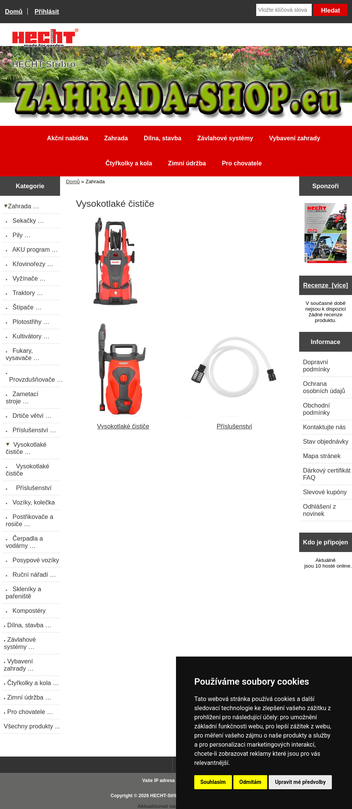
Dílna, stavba (162, 138)
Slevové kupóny (325, 492)
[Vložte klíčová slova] (284, 10)
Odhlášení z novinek (319, 510)
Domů (13, 11)
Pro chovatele (242, 163)
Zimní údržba (187, 163)
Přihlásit (47, 11)
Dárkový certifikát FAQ (326, 474)
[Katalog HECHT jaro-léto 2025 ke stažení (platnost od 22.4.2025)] (325, 233)
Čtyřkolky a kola (128, 163)
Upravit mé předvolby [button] (300, 782)
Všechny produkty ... (32, 726)
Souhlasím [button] (213, 782)
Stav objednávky (326, 441)
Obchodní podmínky (316, 409)
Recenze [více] (325, 285)
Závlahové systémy (225, 138)
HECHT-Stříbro (166, 795)
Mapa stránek (322, 455)
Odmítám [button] (250, 782)
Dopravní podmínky (316, 365)
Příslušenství (234, 423)
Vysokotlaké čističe (123, 423)
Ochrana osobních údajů (324, 387)
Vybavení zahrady (294, 138)
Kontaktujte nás (324, 427)
